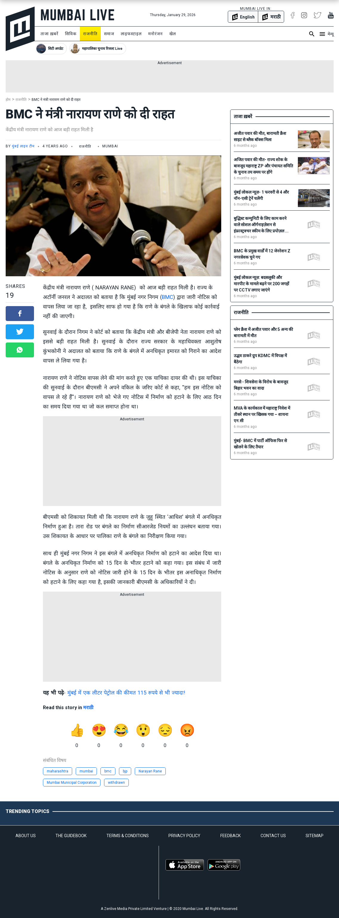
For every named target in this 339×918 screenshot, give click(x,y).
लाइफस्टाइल (131, 33)
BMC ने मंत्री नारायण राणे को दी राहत (56, 100)
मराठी (88, 707)
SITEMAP (314, 835)
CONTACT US (273, 835)
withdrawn (116, 782)
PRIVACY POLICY (184, 835)
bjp (125, 771)
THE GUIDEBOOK (70, 835)
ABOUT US (26, 835)
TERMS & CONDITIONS (127, 835)
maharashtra (57, 771)
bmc (108, 771)
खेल (172, 33)
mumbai (86, 771)
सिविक (71, 33)
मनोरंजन (155, 33)
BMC (167, 297)
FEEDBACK (230, 835)
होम (8, 100)
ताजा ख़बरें (49, 33)
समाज (109, 33)
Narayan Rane (150, 771)
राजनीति (90, 33)
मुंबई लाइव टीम (23, 146)
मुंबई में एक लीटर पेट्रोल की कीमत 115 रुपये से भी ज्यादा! (126, 692)
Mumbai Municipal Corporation (72, 782)
